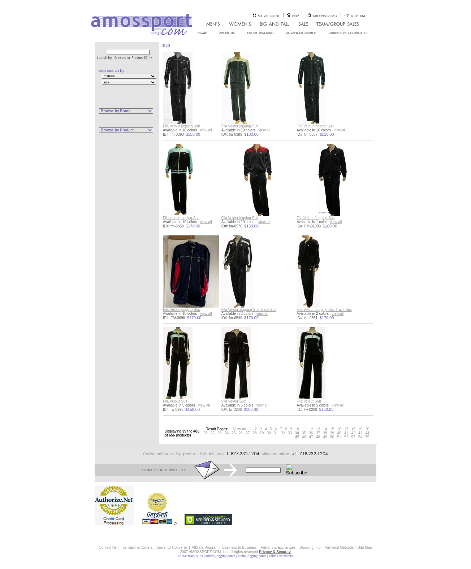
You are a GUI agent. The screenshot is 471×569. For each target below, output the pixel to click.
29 (262, 433)
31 (276, 433)
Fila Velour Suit (175, 401)
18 (353, 429)
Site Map (365, 548)
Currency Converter (172, 548)
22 (213, 433)
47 (311, 437)
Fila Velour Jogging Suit (315, 218)
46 (304, 437)
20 (367, 429)
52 (346, 437)
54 (360, 437)
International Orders (136, 548)
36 (311, 433)
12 (311, 429)
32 (283, 433)
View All (239, 429)
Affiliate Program (205, 548)
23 (219, 433)
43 (360, 433)
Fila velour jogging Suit (181, 218)
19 (360, 429)
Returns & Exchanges (278, 548)
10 (297, 429)
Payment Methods (339, 548)
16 (339, 429)
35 (304, 433)
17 (346, 429)
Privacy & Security (275, 552)
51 (339, 437)
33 (290, 433)
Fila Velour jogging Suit (181, 126)
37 (318, 433)
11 (304, 429)
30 (269, 433)
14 (325, 429)
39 (332, 433)
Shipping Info (309, 548)
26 (241, 433)
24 (227, 433)
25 (234, 433)
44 (367, 433)
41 (346, 433)
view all (206, 130)
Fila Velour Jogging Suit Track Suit (248, 310)
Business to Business (239, 548)
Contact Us (107, 548)
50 (332, 437)
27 (248, 433)
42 (353, 433)
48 (318, 437)
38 (325, 433)
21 (206, 433)
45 (297, 437)
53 (353, 437)
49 (325, 437)
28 (255, 433)
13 (318, 429)
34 (297, 433)
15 (332, 429)
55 (367, 437)
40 (339, 433)
